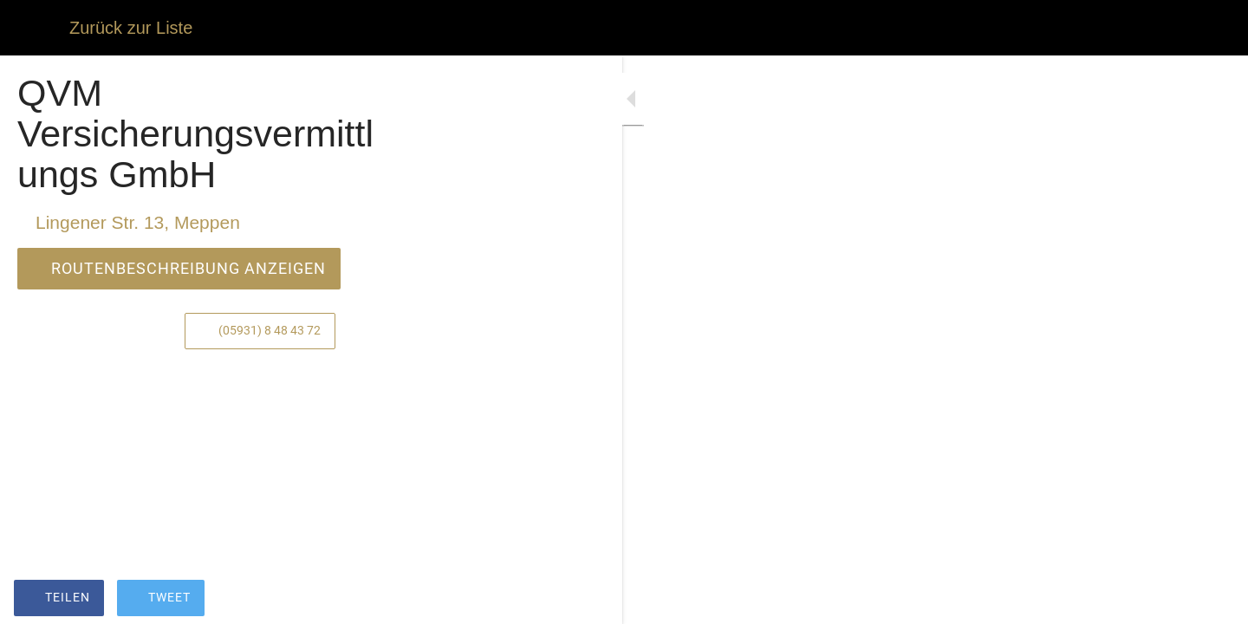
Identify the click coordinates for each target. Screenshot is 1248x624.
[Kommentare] (485, 600)
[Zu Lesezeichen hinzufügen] (444, 600)
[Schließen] (34, 27)
